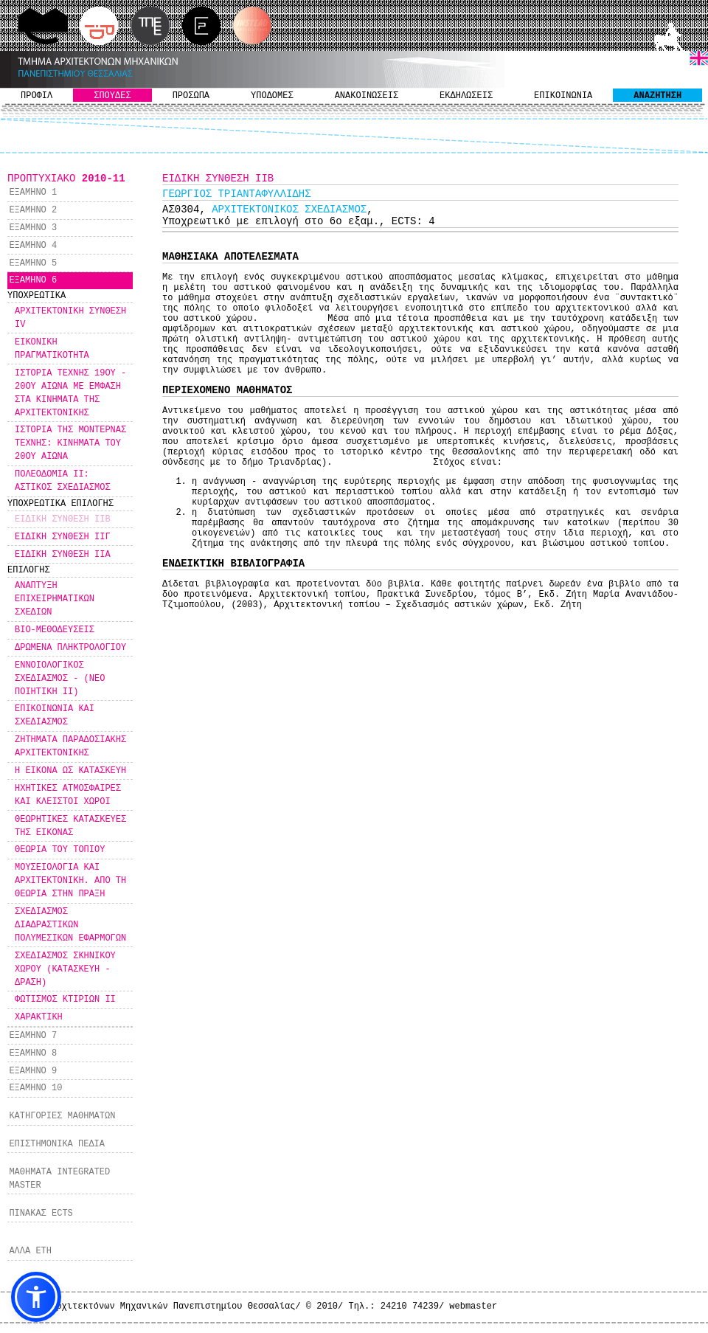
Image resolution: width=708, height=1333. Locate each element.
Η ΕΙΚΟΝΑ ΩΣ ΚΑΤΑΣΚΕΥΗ (70, 771)
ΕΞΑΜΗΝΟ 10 (35, 1088)
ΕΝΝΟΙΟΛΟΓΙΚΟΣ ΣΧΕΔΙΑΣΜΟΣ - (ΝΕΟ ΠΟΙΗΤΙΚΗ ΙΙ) (60, 678)
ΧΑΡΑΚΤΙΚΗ (39, 1017)
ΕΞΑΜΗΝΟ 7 (33, 1036)
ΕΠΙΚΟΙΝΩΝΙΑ (563, 96)
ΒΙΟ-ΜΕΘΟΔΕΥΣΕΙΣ (54, 630)
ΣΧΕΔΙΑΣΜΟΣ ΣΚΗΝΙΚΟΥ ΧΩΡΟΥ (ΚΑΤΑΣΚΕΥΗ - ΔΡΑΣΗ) (65, 969)
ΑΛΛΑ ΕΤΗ (30, 1251)
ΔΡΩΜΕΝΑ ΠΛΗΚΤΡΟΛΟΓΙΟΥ (70, 648)
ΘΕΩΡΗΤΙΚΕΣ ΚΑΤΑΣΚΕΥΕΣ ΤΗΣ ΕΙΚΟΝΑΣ (70, 826)
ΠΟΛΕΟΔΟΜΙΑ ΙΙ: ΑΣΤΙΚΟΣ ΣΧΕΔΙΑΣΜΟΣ (63, 481)
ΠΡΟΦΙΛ (36, 96)
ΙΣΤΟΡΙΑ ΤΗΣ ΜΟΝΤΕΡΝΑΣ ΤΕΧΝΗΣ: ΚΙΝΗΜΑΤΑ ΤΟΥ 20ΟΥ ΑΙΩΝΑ (70, 443)
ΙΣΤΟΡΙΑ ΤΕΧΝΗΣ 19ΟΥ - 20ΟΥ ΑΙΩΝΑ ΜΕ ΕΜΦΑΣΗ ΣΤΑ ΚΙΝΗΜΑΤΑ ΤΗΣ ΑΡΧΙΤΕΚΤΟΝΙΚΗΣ (70, 393)
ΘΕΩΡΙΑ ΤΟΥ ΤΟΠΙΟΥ (60, 850)
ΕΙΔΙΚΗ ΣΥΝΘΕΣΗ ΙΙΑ (63, 555)
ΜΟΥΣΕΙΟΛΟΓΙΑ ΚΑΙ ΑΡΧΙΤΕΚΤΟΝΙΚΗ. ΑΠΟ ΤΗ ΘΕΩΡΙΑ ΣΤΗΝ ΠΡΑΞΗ (70, 880)
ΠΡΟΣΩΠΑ (191, 96)
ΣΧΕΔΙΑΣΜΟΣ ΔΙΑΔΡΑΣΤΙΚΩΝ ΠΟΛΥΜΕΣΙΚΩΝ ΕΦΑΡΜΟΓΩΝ (70, 925)
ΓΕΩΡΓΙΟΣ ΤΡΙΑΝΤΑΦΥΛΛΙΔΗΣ (236, 194)
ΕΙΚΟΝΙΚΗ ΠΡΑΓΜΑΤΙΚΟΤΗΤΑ (52, 349)
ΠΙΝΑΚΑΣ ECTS (40, 1213)
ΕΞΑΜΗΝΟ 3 (33, 228)
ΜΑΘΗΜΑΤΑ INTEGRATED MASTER (59, 1179)
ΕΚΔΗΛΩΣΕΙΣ (466, 96)
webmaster (473, 1306)
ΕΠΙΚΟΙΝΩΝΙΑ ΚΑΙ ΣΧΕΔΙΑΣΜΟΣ (54, 715)
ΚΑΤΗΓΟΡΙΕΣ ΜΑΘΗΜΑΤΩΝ (62, 1116)
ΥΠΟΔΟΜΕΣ (272, 96)
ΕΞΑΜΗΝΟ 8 (33, 1053)
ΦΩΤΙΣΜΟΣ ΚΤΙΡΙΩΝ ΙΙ (65, 999)
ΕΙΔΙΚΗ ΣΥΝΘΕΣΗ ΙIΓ (63, 537)
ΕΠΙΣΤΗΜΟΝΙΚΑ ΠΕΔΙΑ (57, 1144)
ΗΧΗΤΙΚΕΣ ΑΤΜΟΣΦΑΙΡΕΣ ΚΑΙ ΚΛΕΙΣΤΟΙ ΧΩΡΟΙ (68, 795)
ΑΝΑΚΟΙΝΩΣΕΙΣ (366, 96)
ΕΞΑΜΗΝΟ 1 (33, 192)
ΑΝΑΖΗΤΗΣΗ (657, 96)
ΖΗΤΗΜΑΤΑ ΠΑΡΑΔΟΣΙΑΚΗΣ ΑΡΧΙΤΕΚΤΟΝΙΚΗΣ (70, 746)
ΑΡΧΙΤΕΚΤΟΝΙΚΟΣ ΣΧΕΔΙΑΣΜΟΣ (289, 209)
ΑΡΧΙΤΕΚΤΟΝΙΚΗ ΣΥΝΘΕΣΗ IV (70, 318)
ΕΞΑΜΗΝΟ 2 (33, 210)
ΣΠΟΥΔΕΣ (112, 96)
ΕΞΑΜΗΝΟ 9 (33, 1071)
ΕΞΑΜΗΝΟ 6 (33, 280)
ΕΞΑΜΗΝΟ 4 (33, 245)
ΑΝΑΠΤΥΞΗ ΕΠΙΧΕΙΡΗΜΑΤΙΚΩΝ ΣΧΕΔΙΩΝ (54, 599)
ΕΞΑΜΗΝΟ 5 (33, 263)
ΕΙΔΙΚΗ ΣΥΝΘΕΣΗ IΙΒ (63, 519)
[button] (36, 1296)
